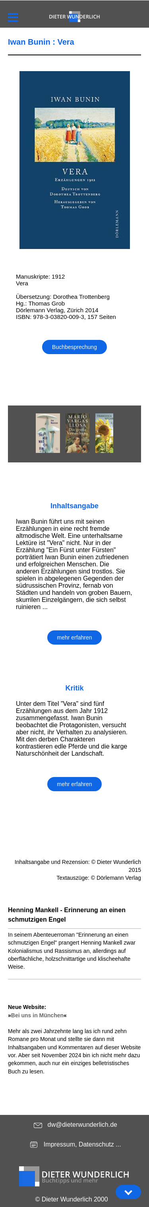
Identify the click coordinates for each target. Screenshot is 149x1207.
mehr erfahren (74, 637)
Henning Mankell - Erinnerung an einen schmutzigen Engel (67, 915)
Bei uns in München (37, 1015)
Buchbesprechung (74, 347)
